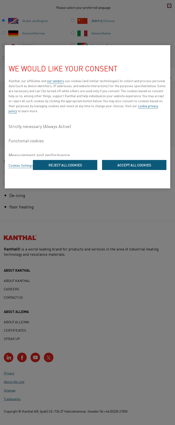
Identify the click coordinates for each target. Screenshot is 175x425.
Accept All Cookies (134, 165)
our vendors (55, 80)
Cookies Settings (21, 165)
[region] (87, 116)
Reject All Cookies (65, 165)
